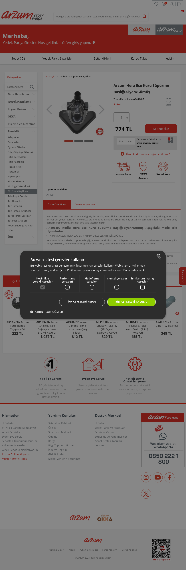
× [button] (159, 258)
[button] (46, 312)
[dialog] (93, 285)
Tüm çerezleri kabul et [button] (131, 302)
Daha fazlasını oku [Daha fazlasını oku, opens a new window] (134, 270)
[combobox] (159, 255)
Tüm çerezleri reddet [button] (82, 301)
